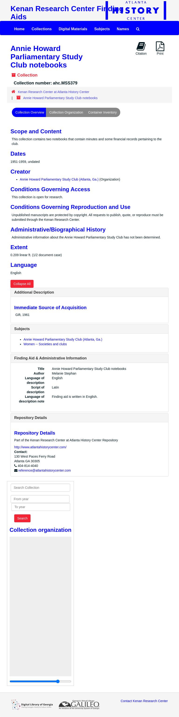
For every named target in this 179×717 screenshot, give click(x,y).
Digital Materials (73, 29)
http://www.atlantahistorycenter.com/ (40, 447)
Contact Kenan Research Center (144, 701)
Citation (141, 48)
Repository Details (30, 418)
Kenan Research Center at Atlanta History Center (53, 92)
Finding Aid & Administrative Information (50, 358)
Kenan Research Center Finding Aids (67, 12)
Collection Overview (29, 112)
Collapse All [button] (22, 284)
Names (123, 29)
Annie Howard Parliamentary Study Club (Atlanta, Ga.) (59, 179)
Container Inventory (102, 112)
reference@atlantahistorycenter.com (44, 470)
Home (19, 29)
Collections (41, 29)
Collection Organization (66, 112)
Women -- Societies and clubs (45, 344)
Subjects (102, 29)
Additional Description (34, 292)
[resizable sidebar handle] (40, 681)
